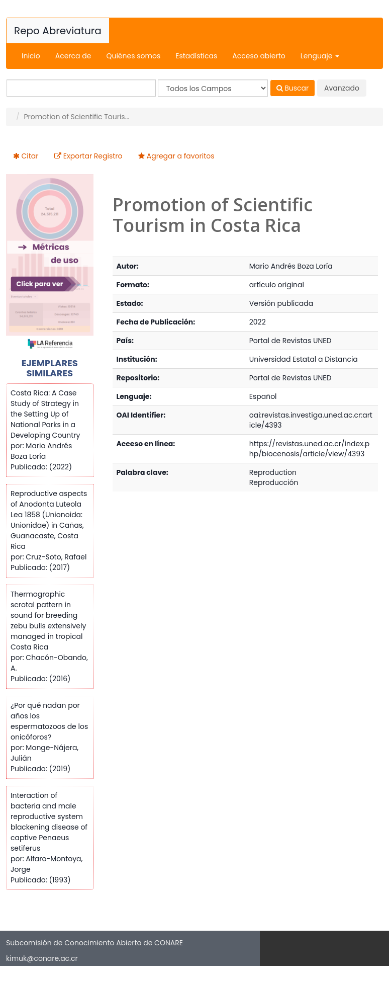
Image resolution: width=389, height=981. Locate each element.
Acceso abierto (258, 56)
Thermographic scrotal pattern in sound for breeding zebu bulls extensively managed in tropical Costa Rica (48, 620)
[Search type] (213, 88)
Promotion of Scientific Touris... (76, 117)
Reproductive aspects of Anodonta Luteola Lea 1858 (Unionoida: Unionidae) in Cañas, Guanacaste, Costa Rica (49, 519)
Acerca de (73, 56)
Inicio (31, 56)
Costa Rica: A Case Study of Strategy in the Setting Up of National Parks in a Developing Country (45, 414)
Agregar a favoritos (181, 156)
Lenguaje (320, 56)
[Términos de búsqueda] (81, 88)
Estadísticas (196, 56)
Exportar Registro (93, 156)
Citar (30, 156)
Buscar (292, 88)
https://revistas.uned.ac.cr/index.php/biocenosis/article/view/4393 (309, 449)
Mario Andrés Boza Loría (291, 266)
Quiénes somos (133, 56)
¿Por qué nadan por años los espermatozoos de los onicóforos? (49, 721)
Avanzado (341, 88)
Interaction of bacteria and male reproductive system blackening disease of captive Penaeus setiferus (49, 821)
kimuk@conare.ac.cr (42, 958)
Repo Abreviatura (58, 31)
